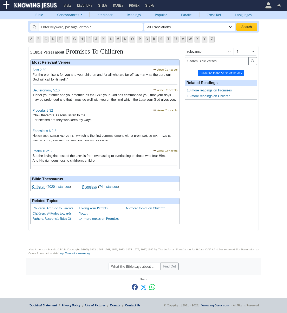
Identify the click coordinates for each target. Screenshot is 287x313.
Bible (39, 15)
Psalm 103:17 (43, 151)
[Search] (91, 27)
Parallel (187, 15)
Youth (83, 213)
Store (149, 5)
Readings (134, 15)
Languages (243, 15)
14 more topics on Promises (99, 218)
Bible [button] (68, 5)
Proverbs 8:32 (43, 110)
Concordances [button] (68, 15)
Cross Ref (214, 15)
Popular (161, 15)
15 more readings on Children (208, 96)
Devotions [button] (85, 5)
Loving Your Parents (93, 208)
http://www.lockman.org (74, 253)
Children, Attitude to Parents (53, 208)
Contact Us (132, 305)
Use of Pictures (95, 305)
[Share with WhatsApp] (152, 287)
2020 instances (58, 186)
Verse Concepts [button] (167, 69)
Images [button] (118, 5)
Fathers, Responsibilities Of (52, 218)
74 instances (108, 186)
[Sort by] (209, 52)
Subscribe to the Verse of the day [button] (221, 73)
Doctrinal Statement (43, 305)
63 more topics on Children (145, 208)
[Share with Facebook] (135, 287)
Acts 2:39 (39, 70)
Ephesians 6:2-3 (45, 131)
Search (246, 27)
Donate (115, 305)
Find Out (169, 266)
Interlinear (105, 15)
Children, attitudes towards (52, 213)
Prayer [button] (134, 5)
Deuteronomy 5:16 (46, 90)
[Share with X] (143, 287)
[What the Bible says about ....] (135, 266)
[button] (268, 5)
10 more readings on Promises (209, 90)
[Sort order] (245, 52)
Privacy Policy (71, 305)
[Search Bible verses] (217, 61)
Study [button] (102, 5)
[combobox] (189, 27)
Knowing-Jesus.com (215, 305)
